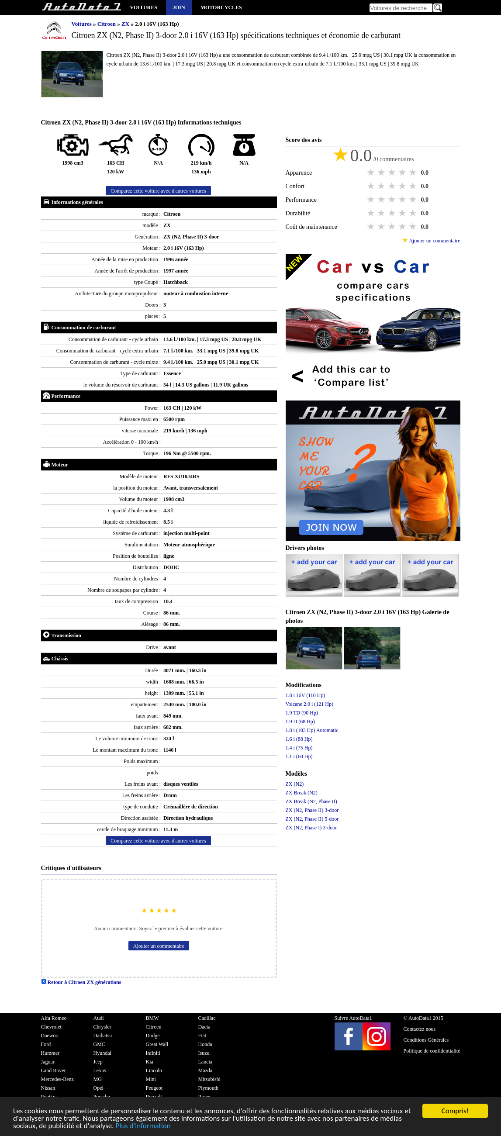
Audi (98, 1018)
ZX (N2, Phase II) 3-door (312, 810)
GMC (99, 1044)
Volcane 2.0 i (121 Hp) (309, 704)
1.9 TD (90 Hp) (302, 713)
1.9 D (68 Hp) (300, 721)
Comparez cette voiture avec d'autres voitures (158, 191)
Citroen (107, 24)
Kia (149, 1062)
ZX (126, 24)
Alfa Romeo (54, 1018)
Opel (98, 1088)
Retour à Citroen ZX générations (81, 982)
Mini (151, 1079)
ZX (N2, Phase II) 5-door (312, 819)
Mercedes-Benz (57, 1079)
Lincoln (154, 1070)
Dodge (153, 1035)
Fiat (202, 1035)
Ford (46, 1044)
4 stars (403, 172)
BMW (152, 1018)
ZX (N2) (295, 784)
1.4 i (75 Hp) (299, 748)
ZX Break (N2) (302, 793)
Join (179, 7)
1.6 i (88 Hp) (299, 739)
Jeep (98, 1062)
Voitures (143, 7)
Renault (154, 1097)
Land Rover (53, 1070)
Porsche (101, 1097)
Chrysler (102, 1027)
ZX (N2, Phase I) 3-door (311, 828)
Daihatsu (102, 1035)
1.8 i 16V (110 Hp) (305, 695)
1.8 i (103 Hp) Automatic (312, 730)
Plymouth (208, 1088)
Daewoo (50, 1035)
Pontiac (49, 1097)
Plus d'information (142, 1126)
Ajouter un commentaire (158, 946)
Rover (204, 1097)
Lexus (99, 1070)
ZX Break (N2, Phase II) (311, 801)
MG (97, 1079)
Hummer (50, 1053)
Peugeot (154, 1088)
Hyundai (102, 1053)
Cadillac (207, 1018)
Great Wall (157, 1044)
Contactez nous (420, 1029)
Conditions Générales (426, 1040)
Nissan (48, 1088)
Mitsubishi (209, 1079)
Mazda (205, 1070)
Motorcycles (221, 7)
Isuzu (204, 1053)
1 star (371, 172)
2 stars (382, 172)
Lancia (205, 1062)
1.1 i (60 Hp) (299, 756)
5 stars (413, 172)
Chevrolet (51, 1027)
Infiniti (153, 1053)
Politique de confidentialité (432, 1051)
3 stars (392, 172)
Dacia (204, 1027)
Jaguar (48, 1062)
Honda (205, 1044)
